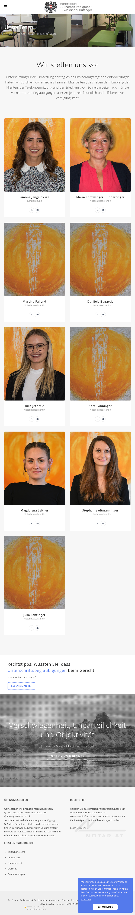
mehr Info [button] (86, 899)
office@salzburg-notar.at (52, 903)
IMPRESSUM (72, 903)
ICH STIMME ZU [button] (105, 907)
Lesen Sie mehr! (21, 685)
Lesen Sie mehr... (79, 827)
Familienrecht (15, 863)
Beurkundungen (16, 874)
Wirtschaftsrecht (16, 851)
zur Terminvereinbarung (67, 755)
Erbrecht (12, 868)
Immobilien (14, 857)
